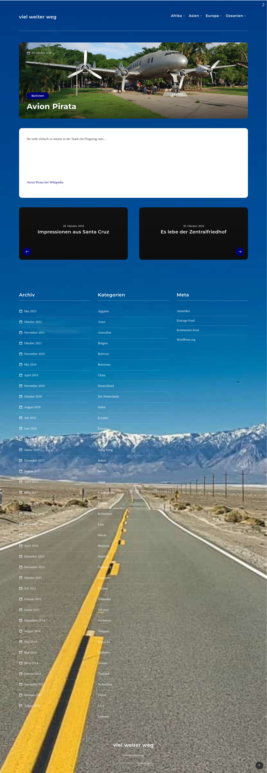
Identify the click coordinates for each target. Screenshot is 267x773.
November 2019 (34, 353)
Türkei (102, 695)
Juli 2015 (30, 588)
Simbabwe (104, 620)
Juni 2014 (30, 641)
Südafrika (104, 641)
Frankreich (105, 439)
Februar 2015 (32, 599)
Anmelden (183, 311)
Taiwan (102, 663)
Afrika (176, 16)
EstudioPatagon (144, 763)
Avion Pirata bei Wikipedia (45, 182)
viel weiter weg (38, 17)
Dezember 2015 (34, 556)
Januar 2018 (32, 449)
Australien (104, 332)
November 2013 (34, 684)
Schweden (104, 599)
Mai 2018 (30, 439)
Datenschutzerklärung (133, 755)
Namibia (103, 556)
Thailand (103, 673)
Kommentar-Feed (188, 330)
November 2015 (34, 567)
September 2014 (34, 620)
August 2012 (32, 705)
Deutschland (106, 385)
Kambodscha (106, 492)
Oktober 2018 (33, 396)
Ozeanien (234, 16)
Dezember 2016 (34, 513)
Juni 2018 (30, 428)
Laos (101, 524)
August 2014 (32, 631)
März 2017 (31, 492)
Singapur (103, 631)
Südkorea (104, 652)
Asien (194, 16)
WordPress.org (186, 339)
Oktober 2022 (33, 321)
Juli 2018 (30, 417)
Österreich (104, 567)
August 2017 (32, 471)
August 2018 (32, 407)
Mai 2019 (30, 364)
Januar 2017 (32, 503)
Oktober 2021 (33, 343)
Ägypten (103, 311)
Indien (102, 460)
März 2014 (31, 663)
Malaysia (103, 545)
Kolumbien (105, 513)
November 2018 (34, 385)
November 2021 (34, 332)
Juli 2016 (30, 535)
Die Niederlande (108, 396)
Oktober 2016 (33, 524)
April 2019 (31, 375)
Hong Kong (105, 449)
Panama (103, 588)
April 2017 (31, 481)
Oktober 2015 (33, 577)
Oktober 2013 (33, 695)
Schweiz (103, 609)
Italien (102, 471)
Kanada (103, 503)
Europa (212, 16)
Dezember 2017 (34, 460)
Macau (102, 535)
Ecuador (103, 417)
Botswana (104, 364)
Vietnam (103, 716)
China (101, 375)
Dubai (102, 407)
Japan (101, 481)
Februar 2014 (32, 673)
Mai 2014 (30, 652)
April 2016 (31, 545)
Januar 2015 (32, 609)
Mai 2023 (30, 311)
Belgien (103, 343)
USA (101, 705)
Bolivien (37, 95)
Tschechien (105, 684)
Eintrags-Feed (186, 320)
